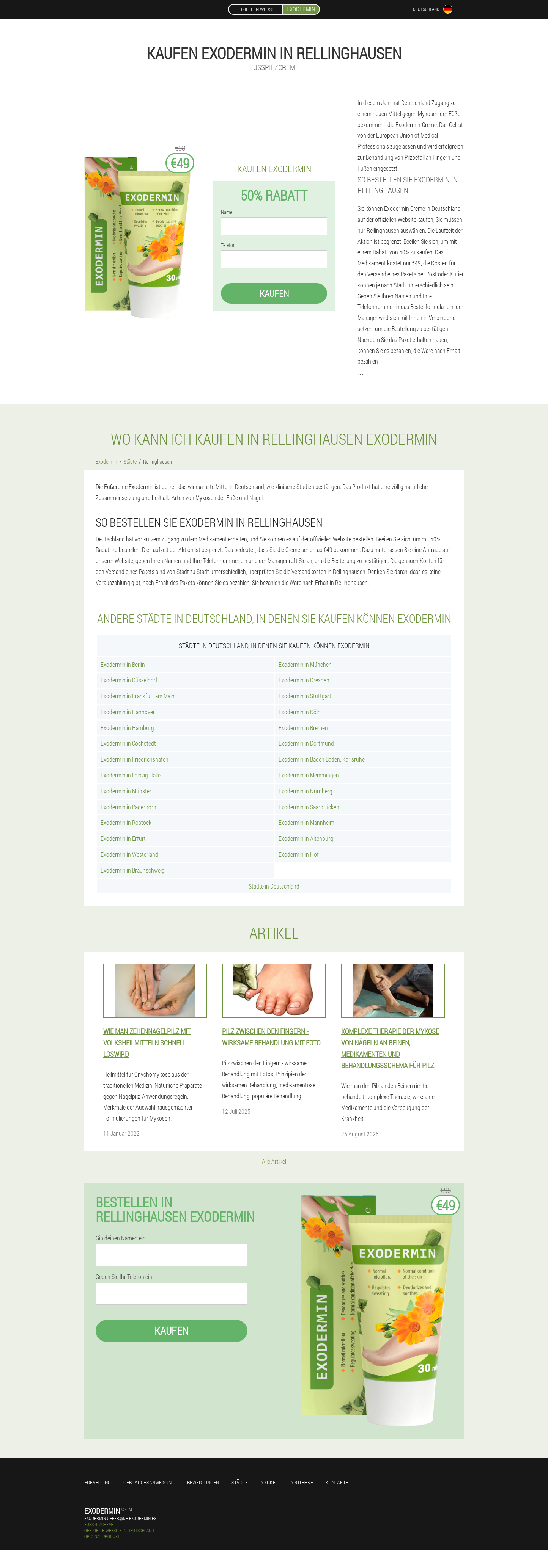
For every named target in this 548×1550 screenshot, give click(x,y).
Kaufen (274, 293)
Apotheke (301, 1482)
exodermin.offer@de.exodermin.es (120, 1518)
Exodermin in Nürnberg (305, 791)
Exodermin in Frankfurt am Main (138, 696)
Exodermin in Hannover (128, 712)
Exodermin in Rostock (126, 822)
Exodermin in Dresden (304, 680)
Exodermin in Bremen (303, 728)
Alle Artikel (274, 1161)
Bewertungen (203, 1482)
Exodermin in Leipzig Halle (131, 775)
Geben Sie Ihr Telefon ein (124, 1277)
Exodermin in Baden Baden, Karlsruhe (322, 759)
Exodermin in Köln (300, 712)
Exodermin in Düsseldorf (129, 680)
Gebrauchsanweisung (149, 1482)
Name (226, 212)
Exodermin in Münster (126, 791)
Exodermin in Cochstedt (128, 743)
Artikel (269, 1482)
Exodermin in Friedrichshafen (134, 759)
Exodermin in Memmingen (309, 775)
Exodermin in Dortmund (306, 743)
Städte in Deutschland (274, 886)
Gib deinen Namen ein (121, 1238)
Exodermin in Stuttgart (305, 696)
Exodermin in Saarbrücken (309, 807)
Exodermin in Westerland (129, 854)
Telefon (228, 245)
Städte (239, 1482)
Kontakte (337, 1482)
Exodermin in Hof (299, 854)
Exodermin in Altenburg (306, 838)
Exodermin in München (305, 664)
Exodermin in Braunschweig (133, 870)
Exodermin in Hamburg (127, 728)
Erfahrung (97, 1482)
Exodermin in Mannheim (306, 822)
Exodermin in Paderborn (128, 807)
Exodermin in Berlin (123, 664)
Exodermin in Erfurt (123, 838)
